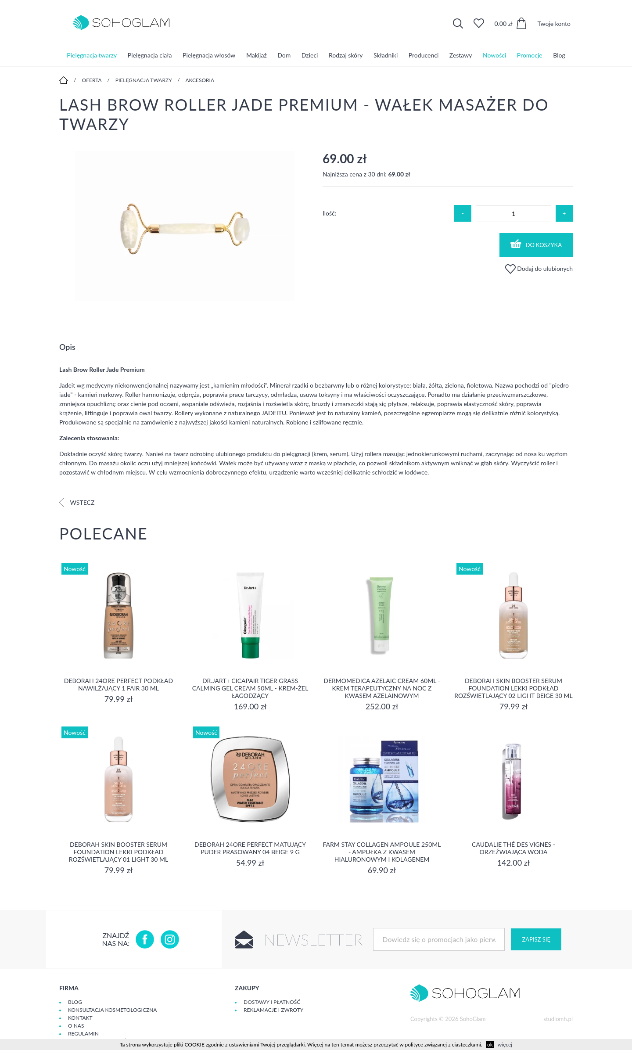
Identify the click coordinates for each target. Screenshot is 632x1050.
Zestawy (460, 54)
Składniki (385, 54)
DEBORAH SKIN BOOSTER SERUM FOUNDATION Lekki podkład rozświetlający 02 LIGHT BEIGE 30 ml (513, 688)
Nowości (494, 54)
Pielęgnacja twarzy (92, 54)
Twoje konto (554, 23)
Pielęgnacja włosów (209, 54)
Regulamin (83, 1033)
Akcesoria (199, 80)
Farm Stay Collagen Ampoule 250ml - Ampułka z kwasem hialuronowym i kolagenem (382, 852)
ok (490, 1044)
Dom (284, 54)
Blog (559, 54)
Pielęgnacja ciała (150, 54)
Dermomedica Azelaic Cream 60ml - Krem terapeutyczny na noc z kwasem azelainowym (381, 688)
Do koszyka (536, 243)
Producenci (423, 54)
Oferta (92, 80)
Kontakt (80, 1017)
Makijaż (256, 54)
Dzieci (310, 54)
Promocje (529, 54)
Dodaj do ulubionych (539, 268)
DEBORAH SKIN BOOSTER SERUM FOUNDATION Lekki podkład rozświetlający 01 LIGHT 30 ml (118, 852)
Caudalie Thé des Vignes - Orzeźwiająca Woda (513, 848)
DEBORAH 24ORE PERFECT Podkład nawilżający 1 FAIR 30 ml (118, 684)
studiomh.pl (558, 1018)
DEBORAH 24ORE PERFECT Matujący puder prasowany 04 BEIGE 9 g (250, 848)
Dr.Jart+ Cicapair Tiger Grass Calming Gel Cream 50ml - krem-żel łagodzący (250, 688)
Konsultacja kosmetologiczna (112, 1010)
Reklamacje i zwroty (273, 1010)
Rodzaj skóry (346, 54)
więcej (505, 1044)
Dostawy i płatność (272, 1002)
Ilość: (329, 213)
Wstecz (76, 502)
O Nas (76, 1025)
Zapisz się (536, 939)
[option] (184, 226)
